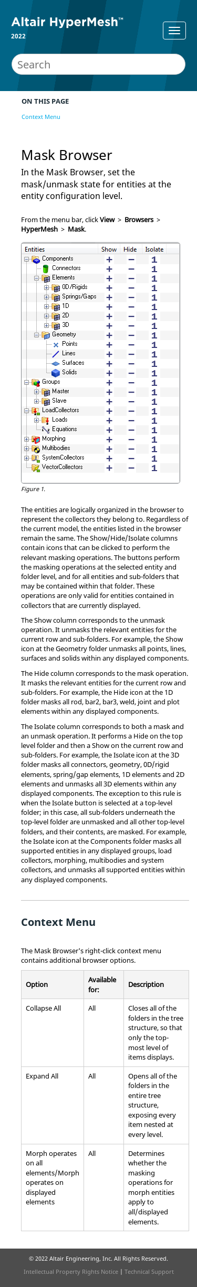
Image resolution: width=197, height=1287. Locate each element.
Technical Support (149, 1271)
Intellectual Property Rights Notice (71, 1271)
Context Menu (41, 117)
